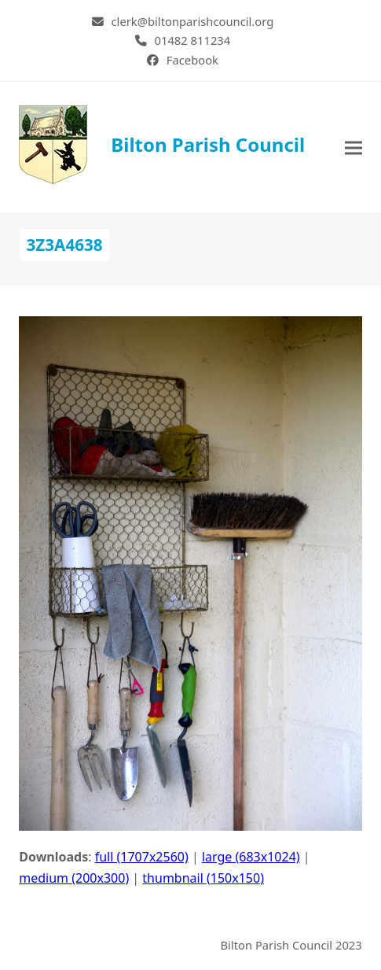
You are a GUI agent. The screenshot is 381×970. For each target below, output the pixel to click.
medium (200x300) (74, 878)
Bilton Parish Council (162, 144)
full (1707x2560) (142, 856)
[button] (353, 147)
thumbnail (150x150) (203, 878)
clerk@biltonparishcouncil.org (193, 21)
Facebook (192, 60)
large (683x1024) (251, 856)
